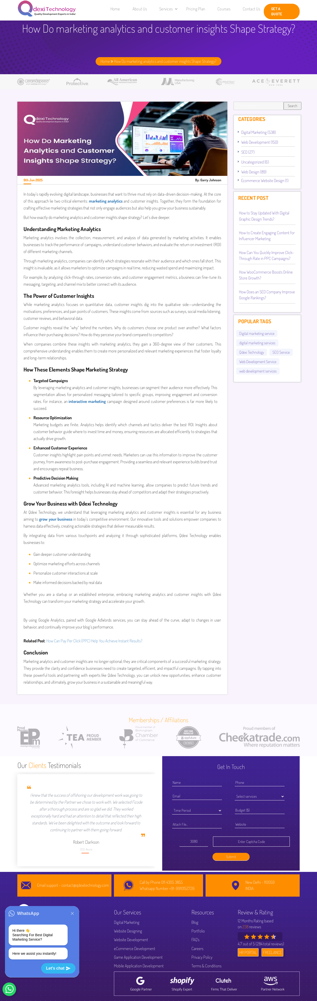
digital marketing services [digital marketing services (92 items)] (257, 342)
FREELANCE (272, 952)
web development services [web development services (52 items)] (258, 371)
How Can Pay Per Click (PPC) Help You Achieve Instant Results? (94, 640)
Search (292, 105)
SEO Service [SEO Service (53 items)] (281, 352)
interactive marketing (87, 401)
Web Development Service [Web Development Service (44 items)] (257, 361)
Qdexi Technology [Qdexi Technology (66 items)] (251, 352)
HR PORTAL (248, 952)
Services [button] (168, 8)
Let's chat (58, 968)
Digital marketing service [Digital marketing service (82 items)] (256, 333)
